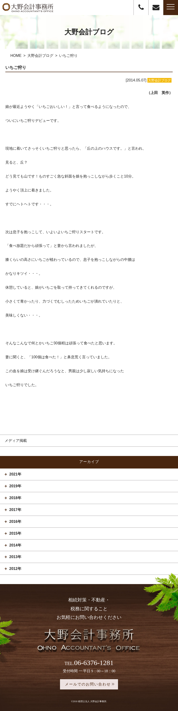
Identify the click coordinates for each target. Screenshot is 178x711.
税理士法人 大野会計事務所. (92, 701)
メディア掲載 (16, 441)
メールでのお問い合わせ (88, 684)
